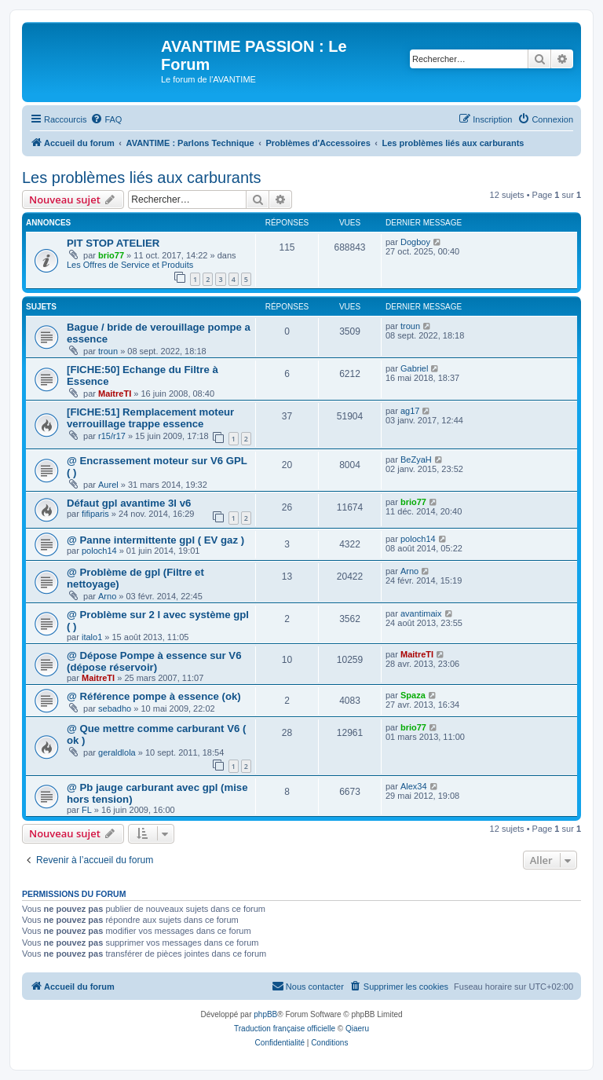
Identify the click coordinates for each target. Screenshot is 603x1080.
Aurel (108, 484)
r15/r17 (112, 436)
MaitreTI (114, 393)
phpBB (265, 1014)
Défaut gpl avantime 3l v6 (129, 503)
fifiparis (95, 513)
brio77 (111, 255)
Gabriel (414, 368)
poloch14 (99, 550)
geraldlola (117, 752)
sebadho (114, 708)
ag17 (409, 411)
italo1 (92, 637)
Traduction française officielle (284, 1028)
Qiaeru (357, 1028)
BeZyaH (416, 459)
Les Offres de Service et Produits (130, 264)
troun (108, 351)
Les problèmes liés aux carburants (141, 177)
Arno (107, 596)
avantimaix (421, 613)
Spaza (413, 695)
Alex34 (413, 786)
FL (87, 810)
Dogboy (415, 242)
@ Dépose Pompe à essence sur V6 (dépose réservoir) (154, 661)
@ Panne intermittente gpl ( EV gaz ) (155, 540)
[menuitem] (106, 119)
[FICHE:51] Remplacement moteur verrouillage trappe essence (150, 418)
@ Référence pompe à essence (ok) (154, 696)
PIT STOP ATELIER (113, 243)
